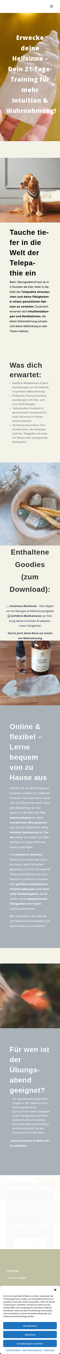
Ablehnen (30, 1334)
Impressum (49, 1350)
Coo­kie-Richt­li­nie (13, 1350)
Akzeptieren (30, 1325)
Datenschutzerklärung (32, 1350)
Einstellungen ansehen (30, 1343)
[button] (55, 1289)
